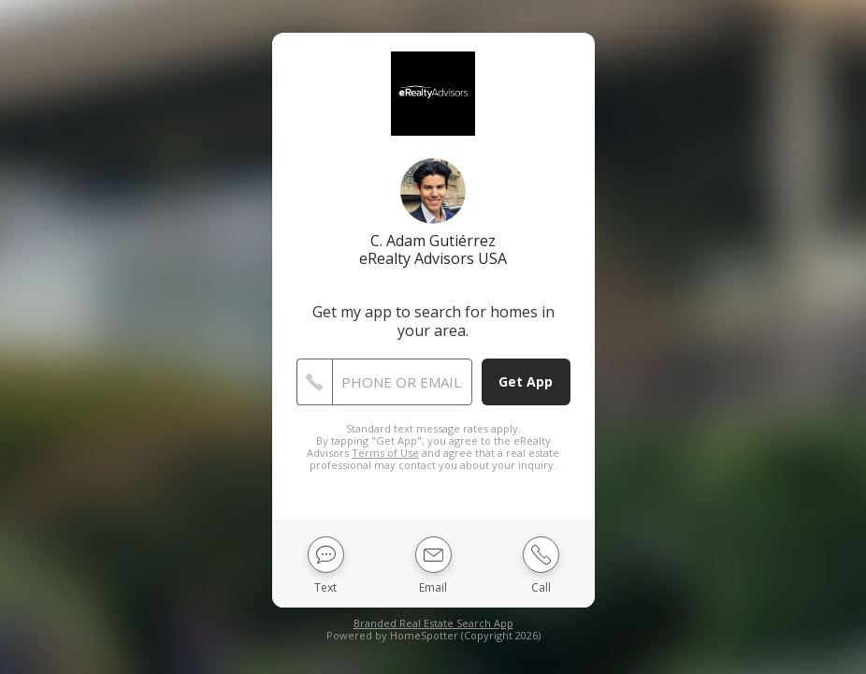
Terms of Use (385, 453)
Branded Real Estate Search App (433, 623)
